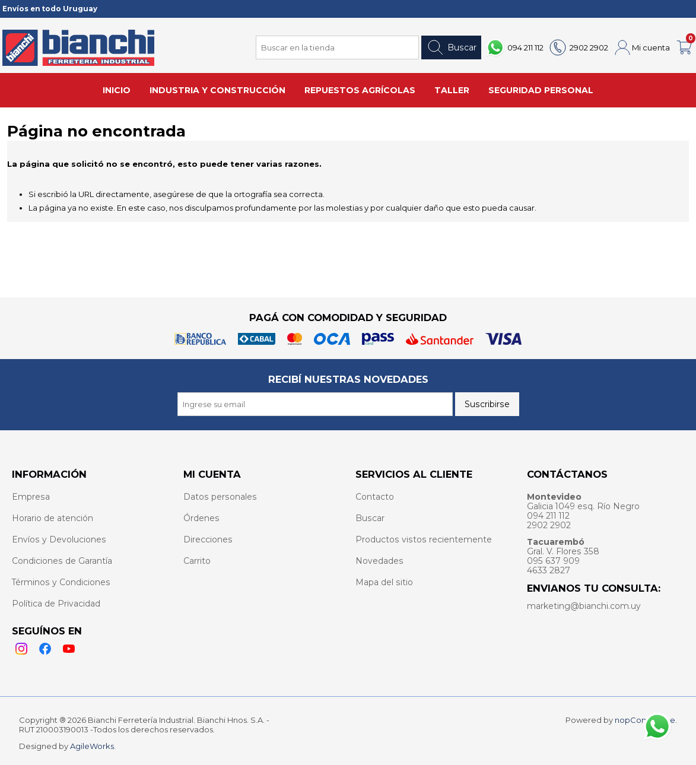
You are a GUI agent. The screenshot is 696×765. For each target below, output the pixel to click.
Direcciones (208, 539)
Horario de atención (52, 518)
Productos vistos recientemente (423, 539)
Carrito (197, 561)
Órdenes (201, 518)
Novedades (379, 561)
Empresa (31, 496)
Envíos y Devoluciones (59, 539)
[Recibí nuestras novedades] (315, 404)
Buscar (451, 47)
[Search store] (337, 47)
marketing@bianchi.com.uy (584, 606)
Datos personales (220, 496)
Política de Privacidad (56, 603)
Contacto (374, 496)
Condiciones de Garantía (62, 561)
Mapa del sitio (384, 582)
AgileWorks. (93, 746)
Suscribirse (487, 404)
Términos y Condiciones (61, 582)
